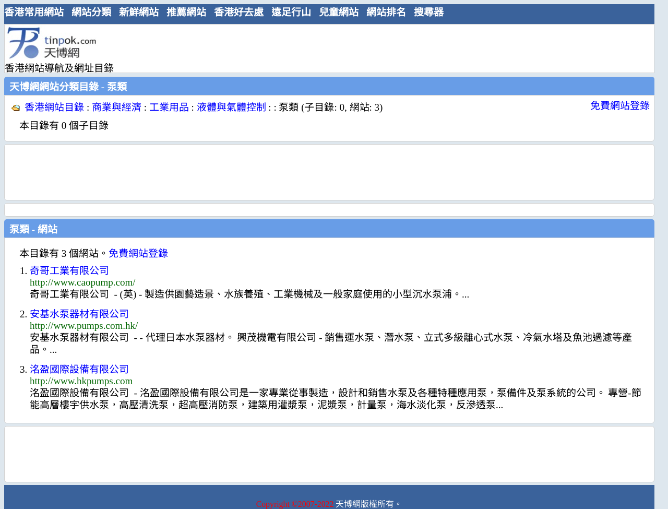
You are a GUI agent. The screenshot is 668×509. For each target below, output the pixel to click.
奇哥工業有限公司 (69, 270)
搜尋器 (429, 12)
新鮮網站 (139, 12)
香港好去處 (239, 12)
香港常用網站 (34, 12)
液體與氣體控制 (231, 107)
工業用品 (169, 107)
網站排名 (386, 12)
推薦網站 (186, 12)
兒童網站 (339, 12)
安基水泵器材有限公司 (79, 314)
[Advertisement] (325, 48)
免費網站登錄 (620, 105)
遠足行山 (291, 12)
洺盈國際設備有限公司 (79, 369)
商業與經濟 (116, 107)
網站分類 (91, 12)
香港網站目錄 (54, 107)
